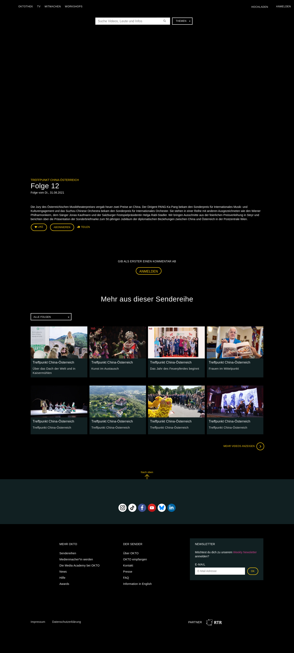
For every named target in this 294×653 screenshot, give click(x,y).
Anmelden (148, 270)
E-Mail (200, 563)
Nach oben (147, 474)
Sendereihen (67, 552)
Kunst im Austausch (104, 367)
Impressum (38, 620)
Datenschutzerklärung (66, 620)
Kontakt (128, 564)
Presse (127, 570)
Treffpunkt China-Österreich (55, 180)
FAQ (126, 576)
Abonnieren (62, 226)
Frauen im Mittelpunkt (223, 367)
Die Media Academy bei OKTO (79, 564)
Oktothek (26, 6)
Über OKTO (131, 552)
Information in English (137, 582)
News (63, 570)
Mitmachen (54, 6)
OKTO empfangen (135, 558)
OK (253, 570)
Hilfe (62, 576)
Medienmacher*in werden (76, 558)
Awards (64, 582)
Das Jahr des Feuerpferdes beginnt (173, 367)
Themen (183, 21)
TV (40, 6)
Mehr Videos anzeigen (243, 445)
